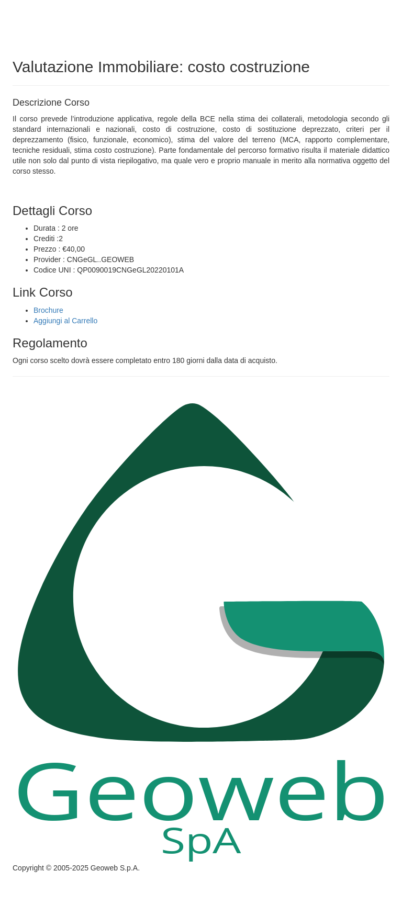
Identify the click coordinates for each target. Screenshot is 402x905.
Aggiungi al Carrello (65, 320)
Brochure (48, 310)
